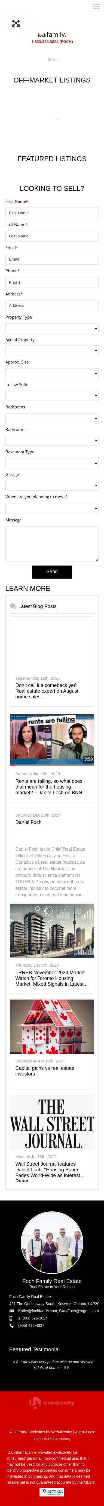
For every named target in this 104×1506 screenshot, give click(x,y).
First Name (16, 201)
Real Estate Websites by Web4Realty (40, 1432)
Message (13, 520)
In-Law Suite (16, 384)
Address (14, 294)
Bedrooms (15, 407)
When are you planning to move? (36, 496)
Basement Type (19, 451)
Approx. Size (17, 362)
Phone (12, 270)
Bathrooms (15, 429)
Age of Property (20, 339)
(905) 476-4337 (31, 1325)
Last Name (16, 224)
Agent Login (85, 1432)
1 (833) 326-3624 (32, 1318)
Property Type (18, 317)
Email (11, 247)
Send (52, 571)
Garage (12, 474)
